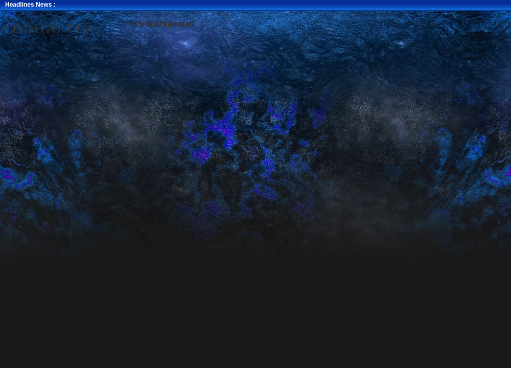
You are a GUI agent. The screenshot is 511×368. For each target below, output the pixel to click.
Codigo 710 (47, 28)
